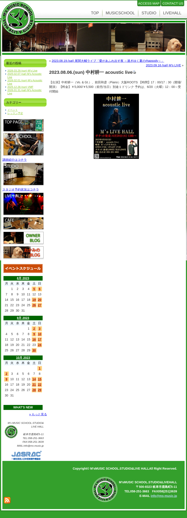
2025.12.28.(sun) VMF (20, 87)
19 (34, 299)
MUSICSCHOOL (120, 13)
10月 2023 (23, 357)
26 (34, 305)
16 (34, 339)
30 (34, 350)
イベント (12, 110)
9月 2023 (23, 318)
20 (39, 299)
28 (34, 390)
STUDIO (149, 13)
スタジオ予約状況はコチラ (20, 189)
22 (39, 384)
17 (39, 339)
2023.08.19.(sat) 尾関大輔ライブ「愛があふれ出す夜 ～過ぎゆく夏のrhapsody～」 (108, 60)
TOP (95, 13)
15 (39, 379)
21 (34, 384)
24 (39, 345)
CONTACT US (172, 3)
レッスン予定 (15, 113)
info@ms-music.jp (164, 496)
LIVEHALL (172, 13)
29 (39, 390)
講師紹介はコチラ (14, 159)
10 (39, 334)
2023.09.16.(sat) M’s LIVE (163, 65)
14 (34, 379)
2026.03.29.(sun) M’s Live (22, 70)
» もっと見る (38, 414)
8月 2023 (23, 278)
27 (39, 305)
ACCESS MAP (148, 3)
